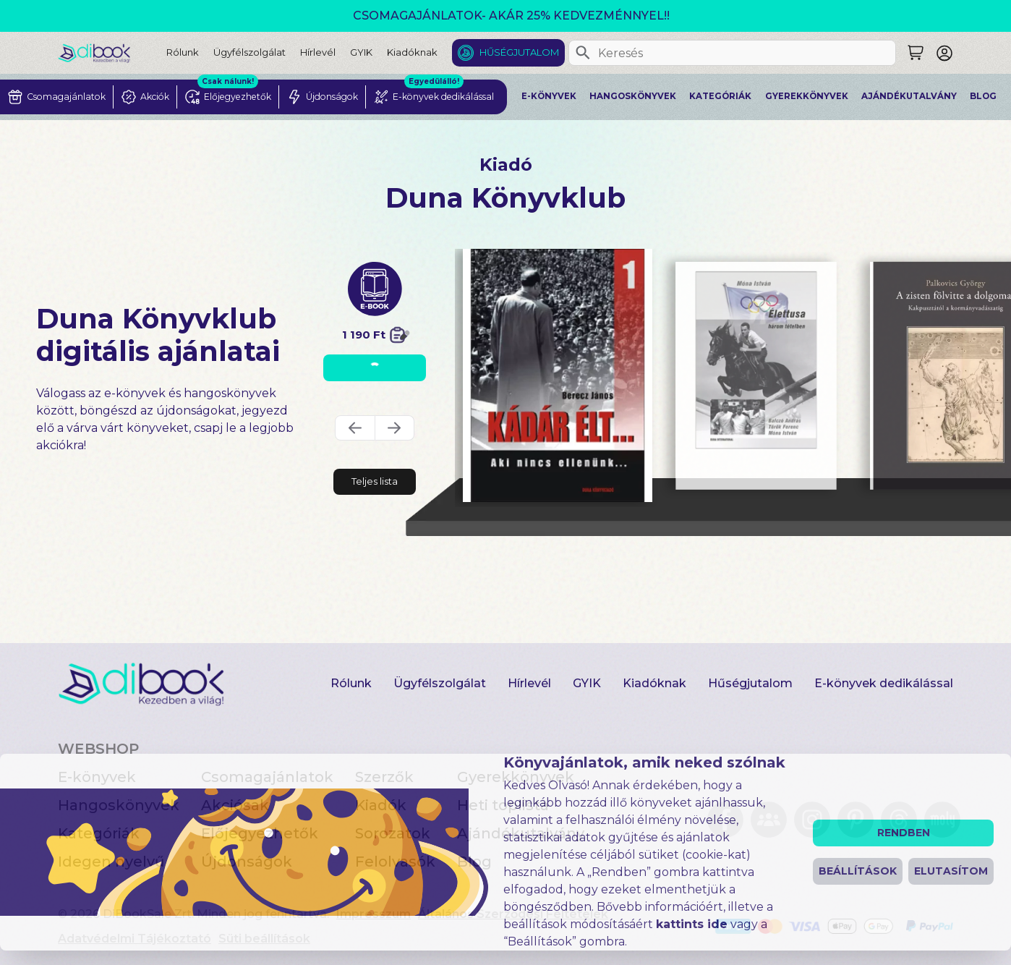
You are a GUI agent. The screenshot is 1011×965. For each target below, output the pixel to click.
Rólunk (182, 52)
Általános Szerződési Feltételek (513, 914)
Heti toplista (503, 805)
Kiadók (380, 805)
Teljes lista (374, 481)
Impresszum (373, 914)
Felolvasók (395, 861)
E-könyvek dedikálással (883, 683)
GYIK (361, 52)
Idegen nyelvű (111, 861)
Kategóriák (720, 96)
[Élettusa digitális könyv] (756, 376)
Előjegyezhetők (259, 833)
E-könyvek (548, 96)
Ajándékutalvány (909, 96)
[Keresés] (582, 53)
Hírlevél (318, 52)
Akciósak (235, 805)
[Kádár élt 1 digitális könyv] (558, 375)
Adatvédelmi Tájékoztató (134, 938)
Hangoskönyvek (632, 96)
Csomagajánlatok (267, 777)
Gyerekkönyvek (806, 96)
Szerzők (384, 777)
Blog (983, 96)
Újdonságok (246, 861)
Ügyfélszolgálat (249, 52)
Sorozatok (392, 833)
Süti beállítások (264, 938)
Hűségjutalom (519, 52)
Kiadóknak (412, 52)
